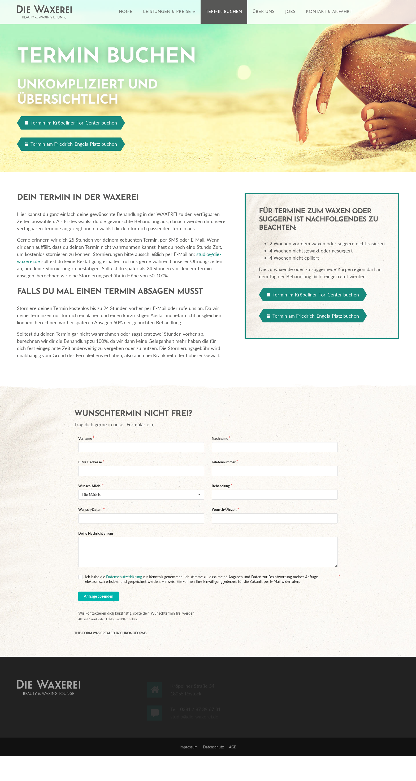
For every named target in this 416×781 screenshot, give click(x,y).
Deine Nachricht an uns (96, 533)
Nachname (220, 438)
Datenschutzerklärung (124, 577)
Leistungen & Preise (167, 12)
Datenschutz (213, 747)
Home (125, 12)
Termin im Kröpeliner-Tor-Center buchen (71, 123)
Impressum (189, 747)
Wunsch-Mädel (89, 486)
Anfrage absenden (98, 596)
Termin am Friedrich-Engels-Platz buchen (71, 144)
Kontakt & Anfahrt (329, 12)
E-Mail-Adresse (90, 462)
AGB (232, 747)
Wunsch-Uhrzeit (224, 509)
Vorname (85, 438)
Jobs (290, 12)
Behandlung (221, 486)
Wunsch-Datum (90, 509)
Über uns (263, 12)
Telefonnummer (224, 462)
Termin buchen (224, 12)
